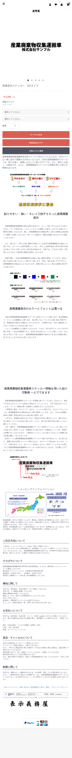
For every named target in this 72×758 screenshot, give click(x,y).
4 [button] (40, 81)
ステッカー (7, 104)
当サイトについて (11, 687)
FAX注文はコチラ (36, 143)
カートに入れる (36, 135)
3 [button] (36, 81)
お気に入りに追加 (36, 151)
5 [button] (43, 81)
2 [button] (32, 81)
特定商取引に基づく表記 (40, 687)
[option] (36, 47)
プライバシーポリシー (59, 687)
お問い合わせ (24, 687)
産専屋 (36, 11)
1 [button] (28, 81)
